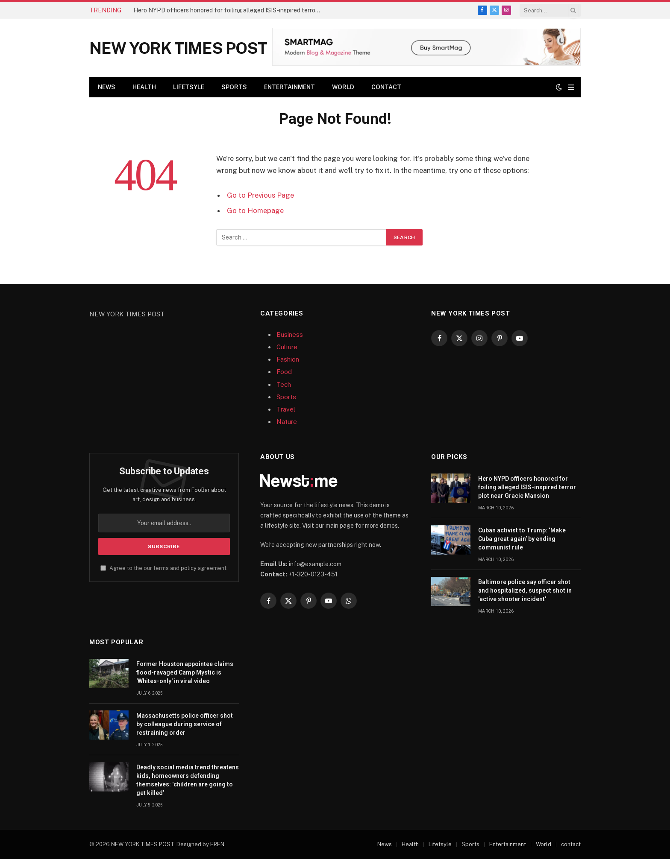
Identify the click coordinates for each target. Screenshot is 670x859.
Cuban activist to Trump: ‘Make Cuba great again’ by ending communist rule (522, 539)
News (106, 87)
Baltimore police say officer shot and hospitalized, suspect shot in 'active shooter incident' (525, 590)
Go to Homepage (255, 210)
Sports (234, 87)
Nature (286, 421)
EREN (217, 844)
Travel (285, 409)
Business (289, 334)
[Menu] (571, 87)
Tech (283, 384)
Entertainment (289, 87)
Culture (286, 347)
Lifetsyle (188, 87)
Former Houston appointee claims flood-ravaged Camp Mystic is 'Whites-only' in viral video (184, 672)
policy (189, 568)
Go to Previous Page (260, 195)
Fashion (287, 359)
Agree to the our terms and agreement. (164, 568)
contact (386, 87)
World (343, 87)
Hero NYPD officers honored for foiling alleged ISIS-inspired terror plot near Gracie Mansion (229, 10)
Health (144, 87)
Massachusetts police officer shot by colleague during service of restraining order (184, 724)
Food (284, 371)
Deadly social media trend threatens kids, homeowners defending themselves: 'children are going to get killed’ (187, 780)
